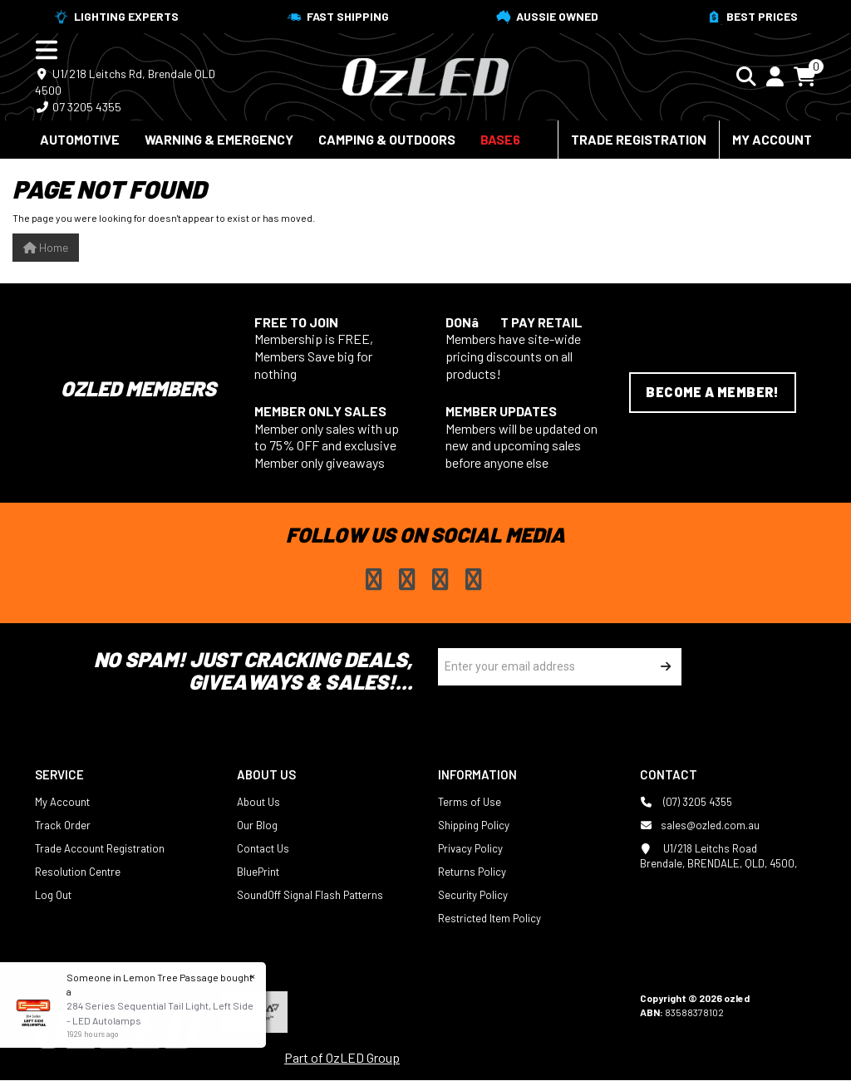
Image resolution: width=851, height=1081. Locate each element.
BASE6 (500, 139)
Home (45, 247)
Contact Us (263, 848)
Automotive (80, 139)
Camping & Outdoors (386, 139)
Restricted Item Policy (489, 918)
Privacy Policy (470, 848)
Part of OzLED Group (342, 1057)
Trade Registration (638, 139)
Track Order (63, 825)
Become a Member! (712, 392)
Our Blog (257, 825)
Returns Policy (472, 871)
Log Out (53, 895)
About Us (258, 801)
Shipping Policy (473, 825)
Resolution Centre (78, 871)
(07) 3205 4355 (686, 801)
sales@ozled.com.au (700, 825)
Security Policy (473, 895)
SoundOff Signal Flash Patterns (310, 895)
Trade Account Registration (100, 848)
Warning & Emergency (219, 139)
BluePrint (258, 871)
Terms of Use (469, 801)
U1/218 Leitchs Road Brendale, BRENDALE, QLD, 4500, (718, 855)
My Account (772, 139)
